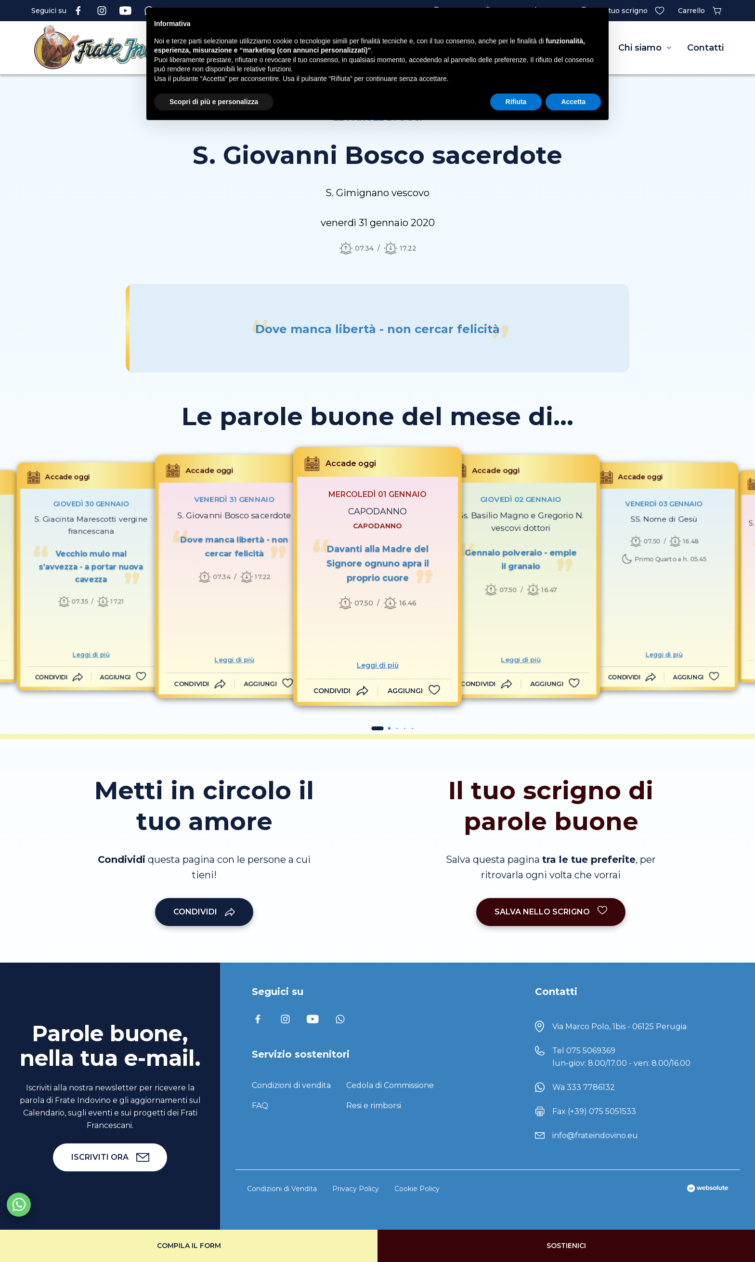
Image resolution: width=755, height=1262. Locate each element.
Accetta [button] (573, 102)
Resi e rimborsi (373, 1105)
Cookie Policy (417, 1189)
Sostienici (566, 1245)
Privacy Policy (355, 1189)
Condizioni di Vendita (282, 1189)
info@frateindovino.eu (595, 1135)
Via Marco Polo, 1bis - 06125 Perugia (619, 1026)
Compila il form (189, 1245)
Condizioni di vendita (291, 1085)
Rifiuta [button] (516, 102)
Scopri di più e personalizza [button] (213, 102)
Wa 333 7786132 (583, 1087)
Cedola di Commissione (390, 1085)
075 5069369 (590, 1050)
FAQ (260, 1105)
